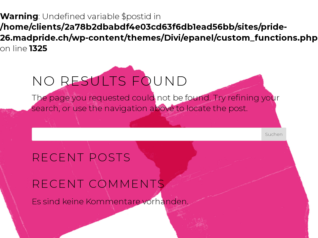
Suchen (274, 134)
